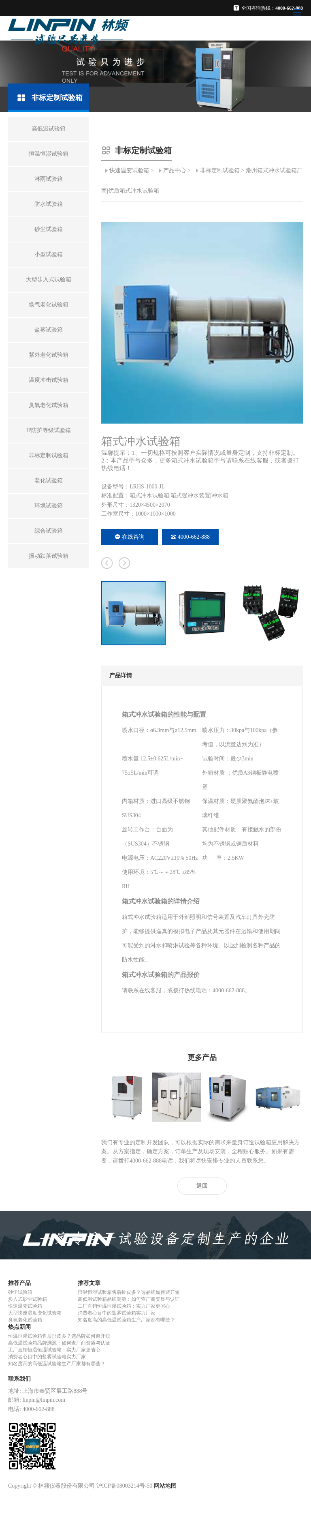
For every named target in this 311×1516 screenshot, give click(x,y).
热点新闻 (19, 1327)
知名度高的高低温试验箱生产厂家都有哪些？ (126, 1320)
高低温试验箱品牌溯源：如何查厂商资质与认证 (129, 1299)
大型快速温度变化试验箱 (35, 1313)
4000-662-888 (190, 537)
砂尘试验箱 (20, 1292)
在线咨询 (130, 537)
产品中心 (174, 170)
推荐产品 (19, 1283)
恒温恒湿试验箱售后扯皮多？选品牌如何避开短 (129, 1292)
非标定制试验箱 (220, 170)
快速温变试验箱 (129, 170)
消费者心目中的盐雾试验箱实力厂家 (117, 1313)
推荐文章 (89, 1283)
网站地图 (165, 1486)
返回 (202, 1186)
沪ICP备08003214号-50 (124, 1486)
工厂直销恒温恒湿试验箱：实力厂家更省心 (124, 1306)
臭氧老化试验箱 (25, 1320)
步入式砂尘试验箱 (27, 1299)
